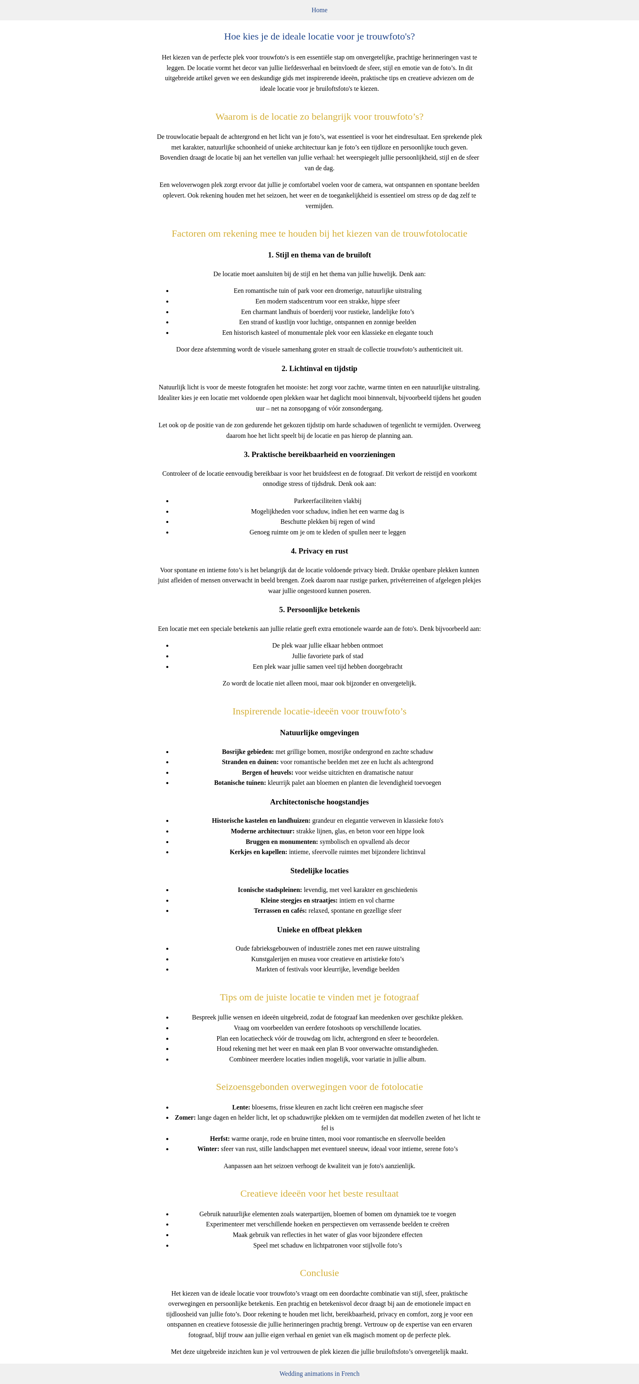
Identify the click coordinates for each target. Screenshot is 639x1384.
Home (319, 10)
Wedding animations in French (319, 1373)
